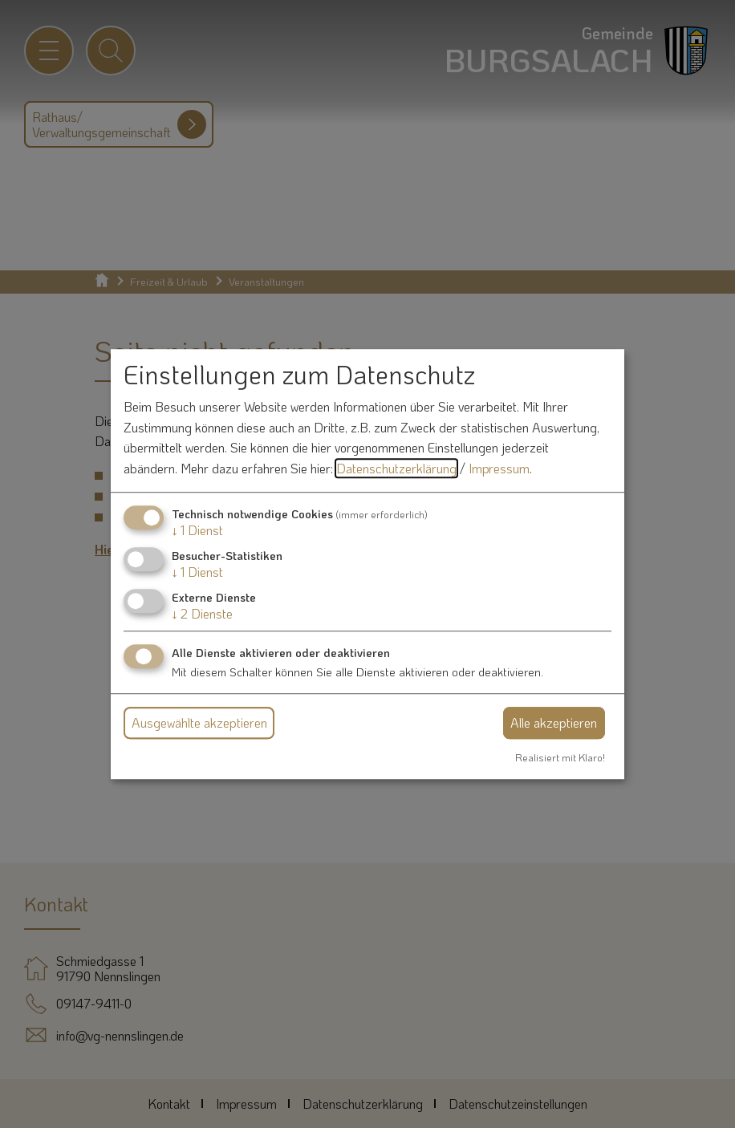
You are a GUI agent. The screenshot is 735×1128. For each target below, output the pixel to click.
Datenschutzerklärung (396, 468)
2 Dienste (202, 613)
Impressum (499, 468)
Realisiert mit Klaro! (560, 757)
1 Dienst (197, 529)
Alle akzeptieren (553, 722)
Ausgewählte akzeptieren (199, 722)
